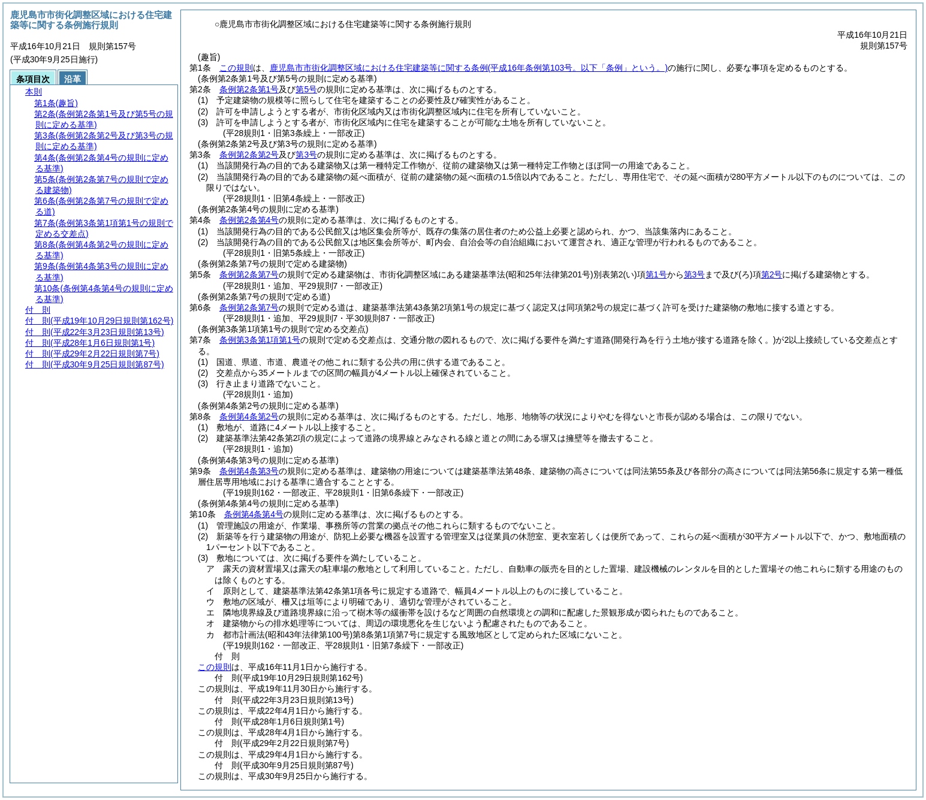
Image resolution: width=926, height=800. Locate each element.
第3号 (306, 154)
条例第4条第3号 (249, 471)
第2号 (772, 274)
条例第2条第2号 (249, 154)
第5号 (306, 89)
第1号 (656, 274)
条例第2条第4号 (249, 220)
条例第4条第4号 (254, 514)
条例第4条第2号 (249, 416)
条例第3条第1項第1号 (259, 340)
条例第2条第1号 (249, 89)
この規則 (236, 68)
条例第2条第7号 (249, 274)
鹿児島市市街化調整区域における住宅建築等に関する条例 (469, 68)
